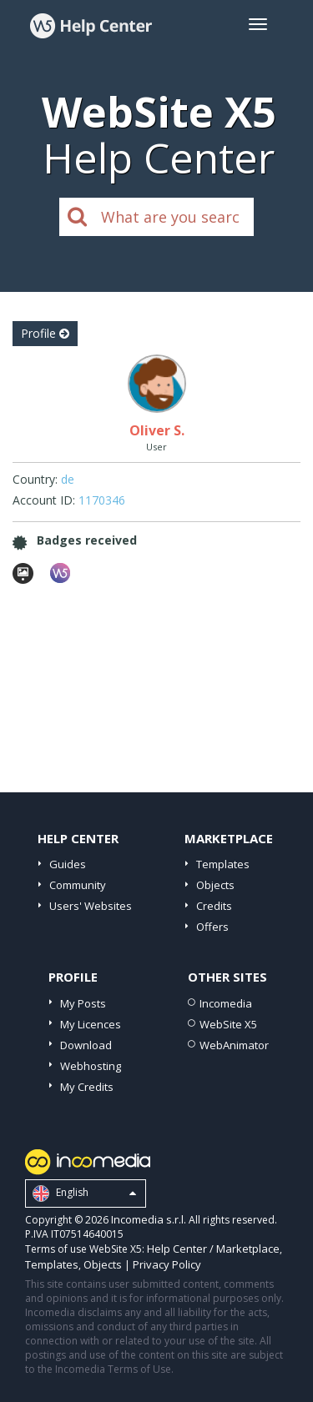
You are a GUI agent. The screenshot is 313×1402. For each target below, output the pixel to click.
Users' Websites (90, 905)
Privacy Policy (167, 1264)
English (84, 1193)
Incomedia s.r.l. (148, 1219)
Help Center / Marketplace (213, 1248)
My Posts (83, 1003)
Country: (35, 479)
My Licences (90, 1024)
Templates (223, 864)
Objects (215, 884)
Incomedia (225, 1003)
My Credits (87, 1086)
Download (86, 1045)
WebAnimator (234, 1045)
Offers (212, 926)
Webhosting (90, 1065)
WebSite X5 (228, 1024)
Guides (67, 864)
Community (77, 884)
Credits (214, 905)
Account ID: (44, 500)
